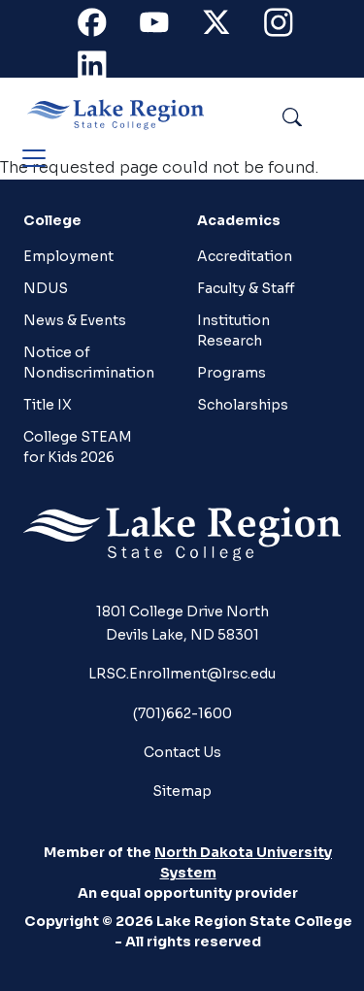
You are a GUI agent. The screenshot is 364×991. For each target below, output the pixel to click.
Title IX (47, 404)
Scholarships (242, 404)
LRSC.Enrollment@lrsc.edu (182, 673)
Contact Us (182, 752)
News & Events (74, 320)
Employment (68, 256)
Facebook (102, 27)
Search (336, 114)
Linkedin (102, 69)
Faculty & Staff (246, 288)
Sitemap (182, 791)
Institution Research (233, 330)
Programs (231, 372)
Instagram (289, 27)
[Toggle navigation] (34, 158)
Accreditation (244, 256)
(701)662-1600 (182, 713)
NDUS (45, 288)
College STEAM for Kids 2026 (77, 447)
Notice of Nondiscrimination (84, 362)
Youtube (165, 27)
